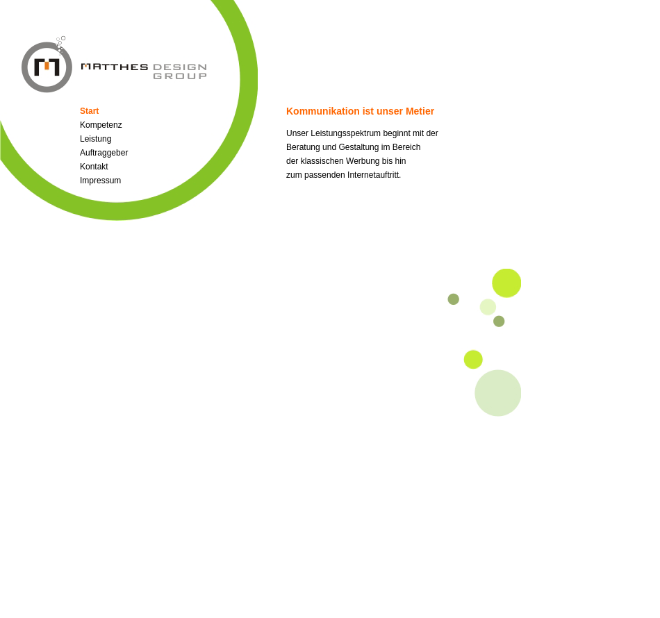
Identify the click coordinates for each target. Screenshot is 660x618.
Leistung (95, 139)
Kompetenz (101, 125)
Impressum (100, 180)
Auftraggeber (104, 153)
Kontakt (94, 167)
